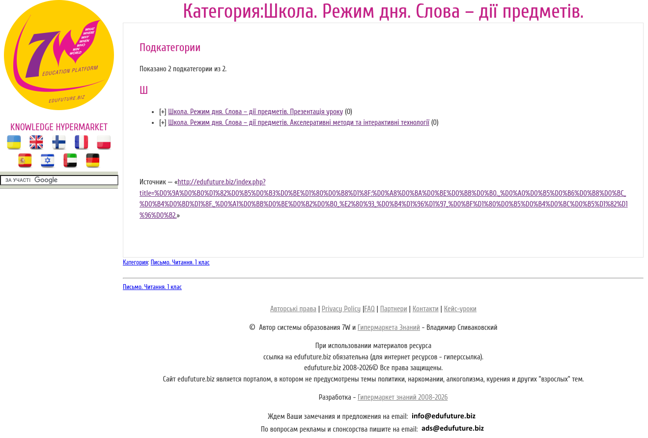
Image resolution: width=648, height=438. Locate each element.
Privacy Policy (341, 309)
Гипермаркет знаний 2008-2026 (403, 397)
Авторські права (293, 309)
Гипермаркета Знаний (389, 327)
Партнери (393, 309)
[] (163, 112)
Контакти (426, 309)
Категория (135, 262)
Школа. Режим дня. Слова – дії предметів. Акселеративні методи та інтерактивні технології (298, 122)
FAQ (369, 309)
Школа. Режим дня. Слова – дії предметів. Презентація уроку (255, 112)
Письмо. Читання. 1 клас (180, 262)
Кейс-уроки (460, 309)
